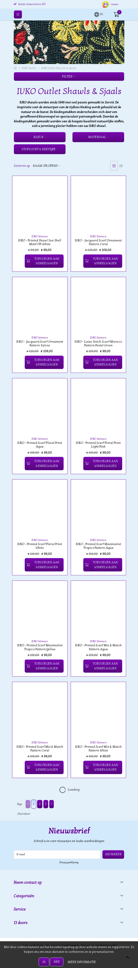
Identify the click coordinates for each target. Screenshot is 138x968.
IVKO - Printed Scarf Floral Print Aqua (39, 444)
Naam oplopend (45, 166)
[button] (98, 14)
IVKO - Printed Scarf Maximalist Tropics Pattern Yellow (39, 647)
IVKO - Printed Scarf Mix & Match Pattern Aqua (98, 647)
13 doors (20, 923)
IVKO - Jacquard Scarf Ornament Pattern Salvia (39, 343)
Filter (68, 76)
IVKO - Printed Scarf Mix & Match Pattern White (98, 748)
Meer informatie (82, 962)
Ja (44, 962)
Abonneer (113, 854)
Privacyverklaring (69, 862)
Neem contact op (28, 882)
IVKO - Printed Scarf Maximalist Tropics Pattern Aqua (98, 546)
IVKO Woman (39, 236)
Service (20, 909)
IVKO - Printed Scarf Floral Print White (39, 546)
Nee (57, 962)
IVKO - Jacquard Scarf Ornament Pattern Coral (98, 242)
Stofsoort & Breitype (38, 149)
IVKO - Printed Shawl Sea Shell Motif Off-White (39, 242)
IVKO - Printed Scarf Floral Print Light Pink (98, 444)
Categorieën (24, 896)
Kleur (38, 137)
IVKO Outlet (29, 68)
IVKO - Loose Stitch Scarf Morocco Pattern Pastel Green (98, 343)
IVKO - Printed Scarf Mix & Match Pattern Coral (39, 748)
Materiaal (97, 137)
